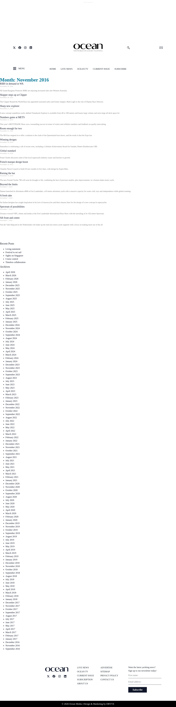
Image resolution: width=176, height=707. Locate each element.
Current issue (101, 69)
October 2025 (12, 292)
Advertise (106, 667)
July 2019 (10, 540)
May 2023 (10, 388)
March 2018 (11, 592)
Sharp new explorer (9, 106)
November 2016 (13, 645)
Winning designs (8, 139)
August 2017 (11, 616)
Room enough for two (11, 128)
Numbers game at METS (12, 117)
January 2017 (11, 639)
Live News (67, 69)
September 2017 (13, 612)
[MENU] (14, 68)
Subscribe (120, 69)
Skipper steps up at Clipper (13, 94)
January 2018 (11, 599)
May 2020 (10, 507)
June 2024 (10, 345)
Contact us (107, 679)
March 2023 (11, 394)
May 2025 (10, 308)
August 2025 (11, 298)
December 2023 (13, 364)
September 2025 (13, 295)
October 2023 (12, 371)
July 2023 (10, 381)
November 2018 (13, 566)
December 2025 (13, 285)
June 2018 (10, 583)
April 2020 (10, 510)
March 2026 (11, 275)
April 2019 (10, 550)
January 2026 (11, 282)
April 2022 (10, 431)
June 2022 (10, 424)
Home (53, 69)
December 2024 (13, 325)
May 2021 (10, 467)
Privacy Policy (109, 675)
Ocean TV (82, 69)
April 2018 (10, 589)
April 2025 (10, 312)
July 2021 (10, 460)
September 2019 (13, 533)
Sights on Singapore (14, 255)
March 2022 (11, 434)
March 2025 (11, 315)
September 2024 (13, 335)
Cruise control (12, 259)
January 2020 (11, 520)
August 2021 (11, 457)
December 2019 (13, 523)
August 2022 (11, 417)
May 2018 (10, 586)
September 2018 (13, 573)
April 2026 (10, 272)
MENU (21, 68)
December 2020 (13, 483)
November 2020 (13, 487)
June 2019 (10, 543)
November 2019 (13, 526)
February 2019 (12, 556)
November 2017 (13, 606)
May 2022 (10, 427)
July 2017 (10, 619)
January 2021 (11, 480)
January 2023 (11, 401)
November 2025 (13, 288)
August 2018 (11, 576)
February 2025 (12, 318)
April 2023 (10, 391)
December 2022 (13, 404)
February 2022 (12, 437)
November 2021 (13, 447)
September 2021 (13, 454)
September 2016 (13, 649)
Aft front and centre (10, 217)
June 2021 (10, 464)
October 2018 (12, 569)
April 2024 (10, 351)
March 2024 (11, 355)
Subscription (85, 679)
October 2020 (12, 490)
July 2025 (10, 302)
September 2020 (13, 493)
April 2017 (10, 629)
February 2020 (12, 516)
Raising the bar (7, 173)
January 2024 (11, 361)
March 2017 (11, 632)
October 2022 (12, 411)
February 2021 (12, 477)
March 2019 (11, 553)
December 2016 (13, 642)
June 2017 (10, 622)
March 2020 (11, 513)
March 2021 (11, 474)
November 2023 (13, 368)
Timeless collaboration (16, 262)
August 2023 (11, 378)
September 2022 (13, 414)
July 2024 (10, 341)
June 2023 (10, 384)
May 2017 (10, 626)
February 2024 (12, 358)
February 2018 (12, 596)
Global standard (8, 150)
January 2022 (11, 440)
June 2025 (10, 305)
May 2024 (10, 348)
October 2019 (12, 530)
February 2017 (12, 635)
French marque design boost (14, 162)
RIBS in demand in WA (12, 83)
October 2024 (12, 331)
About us (82, 683)
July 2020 (10, 500)
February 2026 (12, 279)
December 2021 (13, 444)
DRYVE (110, 704)
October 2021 (12, 450)
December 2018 (13, 563)
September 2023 (13, 374)
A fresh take (6, 195)
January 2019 (11, 559)
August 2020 (11, 497)
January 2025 (11, 322)
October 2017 (12, 609)
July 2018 (10, 579)
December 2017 (13, 602)
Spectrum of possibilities (12, 206)
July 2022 (10, 421)
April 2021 (10, 470)
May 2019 (10, 546)
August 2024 (11, 338)
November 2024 (13, 328)
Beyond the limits (9, 184)
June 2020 (10, 503)
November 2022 (13, 407)
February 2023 (12, 398)
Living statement (13, 249)
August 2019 (11, 536)
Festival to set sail (13, 252)
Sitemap (105, 671)
